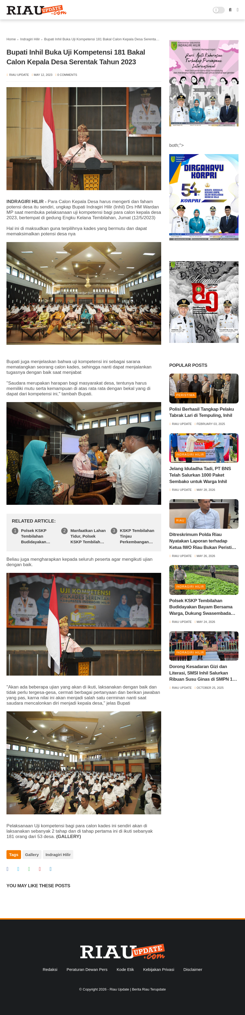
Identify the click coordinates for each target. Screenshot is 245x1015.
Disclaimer (192, 969)
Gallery (32, 854)
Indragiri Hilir (30, 39)
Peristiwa (185, 395)
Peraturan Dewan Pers (87, 969)
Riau (180, 520)
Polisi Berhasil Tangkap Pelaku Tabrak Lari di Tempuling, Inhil (201, 412)
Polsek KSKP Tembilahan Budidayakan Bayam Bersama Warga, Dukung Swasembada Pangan (37, 536)
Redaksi (50, 969)
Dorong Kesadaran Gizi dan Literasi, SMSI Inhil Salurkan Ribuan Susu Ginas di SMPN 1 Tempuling (201, 673)
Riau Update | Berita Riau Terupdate (138, 989)
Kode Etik (125, 969)
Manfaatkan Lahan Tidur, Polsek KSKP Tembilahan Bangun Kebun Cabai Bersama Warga (88, 536)
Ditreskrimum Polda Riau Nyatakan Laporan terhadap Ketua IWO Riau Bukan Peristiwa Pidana (203, 541)
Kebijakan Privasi (158, 969)
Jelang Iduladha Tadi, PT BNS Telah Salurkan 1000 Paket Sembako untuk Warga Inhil (200, 475)
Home (11, 39)
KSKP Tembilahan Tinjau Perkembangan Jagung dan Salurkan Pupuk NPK (137, 536)
